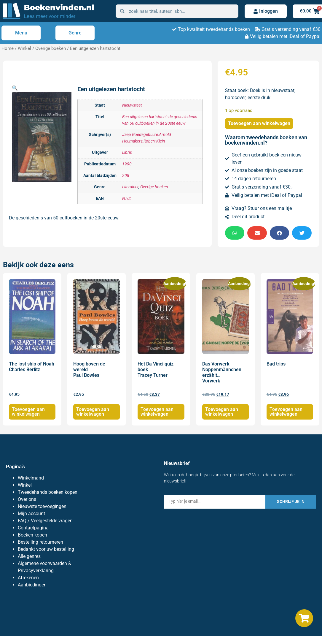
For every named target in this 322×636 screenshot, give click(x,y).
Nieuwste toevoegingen (42, 506)
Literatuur (130, 186)
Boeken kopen (32, 535)
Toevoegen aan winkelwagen (259, 123)
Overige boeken (50, 48)
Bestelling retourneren (40, 542)
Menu (21, 33)
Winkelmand (31, 478)
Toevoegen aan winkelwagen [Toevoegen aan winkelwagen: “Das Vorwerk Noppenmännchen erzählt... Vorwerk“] (221, 411)
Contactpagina (33, 528)
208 (125, 175)
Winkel (24, 48)
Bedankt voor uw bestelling (46, 549)
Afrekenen (28, 577)
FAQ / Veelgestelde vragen (45, 520)
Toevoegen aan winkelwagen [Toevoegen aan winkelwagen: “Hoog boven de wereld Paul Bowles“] (92, 411)
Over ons (27, 499)
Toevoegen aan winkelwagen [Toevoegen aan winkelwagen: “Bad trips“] (286, 411)
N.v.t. (127, 198)
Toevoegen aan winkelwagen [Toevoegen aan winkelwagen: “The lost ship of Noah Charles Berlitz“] (28, 411)
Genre (75, 33)
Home (7, 48)
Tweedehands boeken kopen (47, 492)
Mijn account (31, 513)
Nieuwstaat (132, 105)
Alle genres (29, 556)
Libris (127, 152)
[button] (15, 88)
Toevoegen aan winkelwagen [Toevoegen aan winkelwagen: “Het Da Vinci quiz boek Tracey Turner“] (157, 411)
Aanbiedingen (32, 585)
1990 (127, 164)
